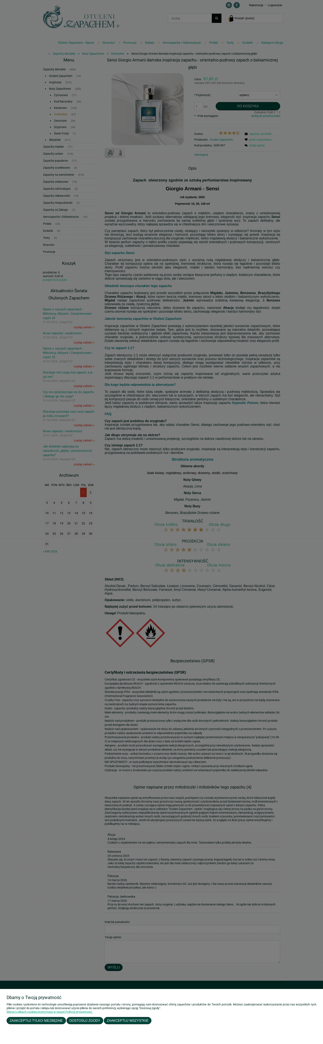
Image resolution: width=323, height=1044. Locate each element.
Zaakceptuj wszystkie (128, 1020)
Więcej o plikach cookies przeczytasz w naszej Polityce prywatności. (50, 1011)
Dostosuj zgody (84, 1020)
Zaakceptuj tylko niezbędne (36, 1020)
